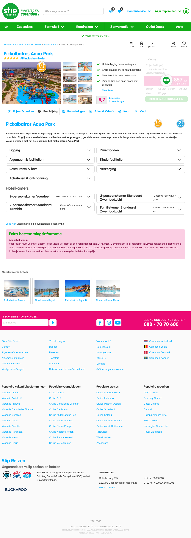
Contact (6, 346)
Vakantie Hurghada (12, 431)
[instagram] (108, 322)
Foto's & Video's (104, 111)
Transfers (54, 358)
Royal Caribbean (153, 431)
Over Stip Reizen (11, 341)
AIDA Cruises (151, 392)
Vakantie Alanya (10, 392)
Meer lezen (108, 90)
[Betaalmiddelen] (15, 489)
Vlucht (143, 111)
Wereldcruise (103, 437)
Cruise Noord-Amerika (61, 420)
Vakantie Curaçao (11, 415)
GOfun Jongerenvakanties (110, 369)
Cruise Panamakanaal (61, 437)
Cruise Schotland (105, 409)
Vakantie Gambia (11, 426)
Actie (179, 27)
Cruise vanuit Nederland (109, 420)
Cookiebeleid (103, 347)
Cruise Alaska (56, 392)
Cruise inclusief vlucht (108, 392)
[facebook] (100, 322)
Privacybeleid (103, 352)
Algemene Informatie (13, 358)
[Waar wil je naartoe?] (73, 11)
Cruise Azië (55, 398)
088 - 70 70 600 (161, 324)
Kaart (126, 111)
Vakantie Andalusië (12, 398)
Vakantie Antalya (11, 403)
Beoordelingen (76, 111)
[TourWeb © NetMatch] (95, 520)
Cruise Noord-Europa (60, 426)
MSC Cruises (151, 420)
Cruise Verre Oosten (60, 443)
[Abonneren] (53, 322)
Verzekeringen (57, 341)
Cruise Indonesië (105, 398)
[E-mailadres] (25, 322)
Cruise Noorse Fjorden (61, 431)
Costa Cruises (151, 403)
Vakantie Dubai (10, 420)
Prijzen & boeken (23, 111)
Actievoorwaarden (11, 363)
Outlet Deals (155, 27)
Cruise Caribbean (58, 409)
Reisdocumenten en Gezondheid (66, 369)
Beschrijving (50, 111)
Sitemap (100, 363)
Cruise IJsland (104, 415)
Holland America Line (155, 415)
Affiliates (101, 358)
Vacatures (101, 341)
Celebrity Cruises (153, 398)
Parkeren (54, 352)
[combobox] (73, 11)
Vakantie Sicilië (10, 443)
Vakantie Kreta (10, 437)
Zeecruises (25, 27)
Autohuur (54, 363)
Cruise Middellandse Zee (62, 415)
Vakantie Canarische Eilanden (18, 409)
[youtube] (117, 322)
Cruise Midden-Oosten (108, 403)
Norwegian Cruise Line (156, 426)
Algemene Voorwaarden (15, 352)
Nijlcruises (101, 431)
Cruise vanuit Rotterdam (109, 426)
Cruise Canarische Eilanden (64, 403)
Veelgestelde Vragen (13, 369)
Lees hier (11, 223)
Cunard (148, 409)
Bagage (53, 346)
